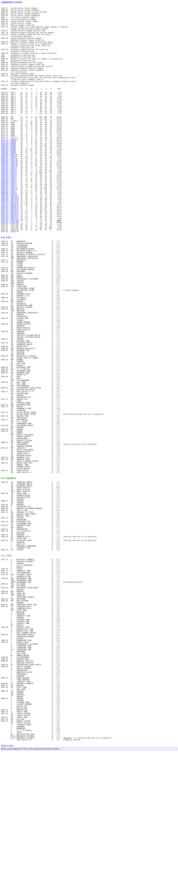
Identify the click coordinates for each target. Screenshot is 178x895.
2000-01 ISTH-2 (9, 220)
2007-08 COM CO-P (10, 236)
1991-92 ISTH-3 (9, 200)
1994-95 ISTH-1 (9, 207)
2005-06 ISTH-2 (9, 232)
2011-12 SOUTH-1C (10, 245)
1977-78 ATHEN (8, 169)
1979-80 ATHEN (8, 173)
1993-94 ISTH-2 (9, 205)
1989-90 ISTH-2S (9, 196)
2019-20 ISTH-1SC (10, 263)
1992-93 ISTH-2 (9, 202)
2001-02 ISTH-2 (9, 223)
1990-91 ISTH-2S (9, 198)
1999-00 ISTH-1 (9, 218)
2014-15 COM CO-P (10, 252)
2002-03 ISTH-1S (9, 225)
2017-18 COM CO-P (10, 259)
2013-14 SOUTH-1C (10, 250)
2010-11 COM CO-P (10, 243)
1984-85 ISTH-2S (9, 184)
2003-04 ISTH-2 (9, 227)
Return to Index (7, 889)
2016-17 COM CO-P (10, 257)
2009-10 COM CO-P (10, 241)
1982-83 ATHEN (8, 180)
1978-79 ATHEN (8, 171)
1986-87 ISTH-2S (9, 189)
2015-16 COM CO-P (10, 254)
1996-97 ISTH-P (9, 211)
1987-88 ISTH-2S (9, 191)
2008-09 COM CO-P (10, 239)
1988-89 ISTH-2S (9, 193)
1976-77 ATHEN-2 (9, 166)
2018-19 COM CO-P (10, 261)
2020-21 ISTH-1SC (10, 266)
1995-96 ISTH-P (9, 209)
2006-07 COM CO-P (10, 234)
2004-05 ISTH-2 (9, 230)
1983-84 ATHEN (8, 182)
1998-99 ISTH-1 (9, 216)
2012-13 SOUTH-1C (10, 248)
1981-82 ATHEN (8, 178)
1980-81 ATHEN (8, 175)
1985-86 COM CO (9, 187)
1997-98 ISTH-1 (9, 214)
